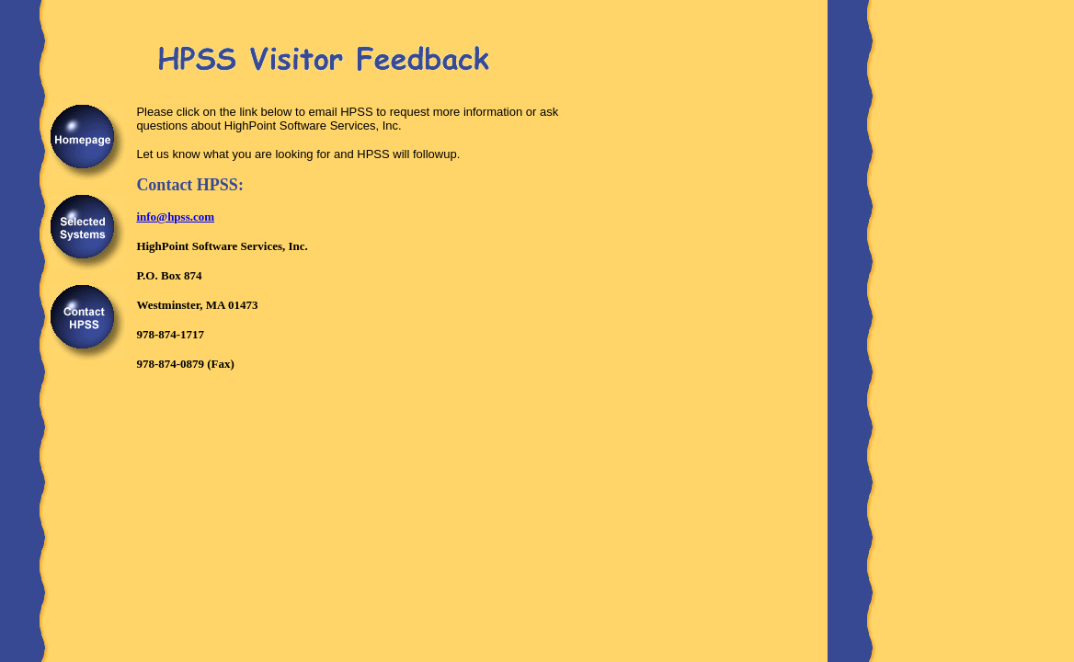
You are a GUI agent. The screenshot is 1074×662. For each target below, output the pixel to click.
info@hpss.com (175, 216)
